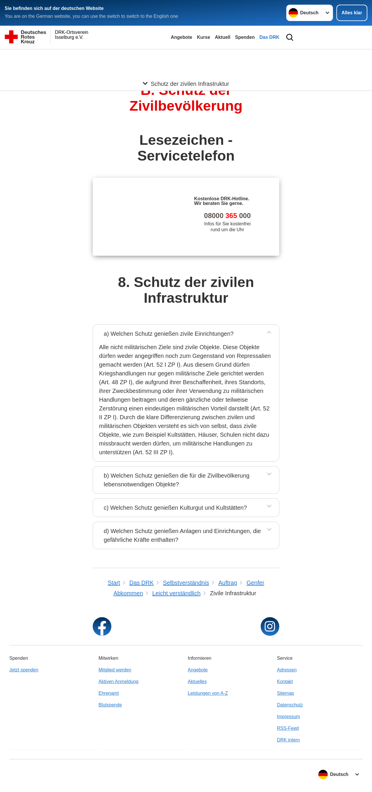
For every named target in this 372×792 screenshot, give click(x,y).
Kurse (203, 37)
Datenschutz (290, 704)
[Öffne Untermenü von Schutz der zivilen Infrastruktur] (186, 56)
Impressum (288, 716)
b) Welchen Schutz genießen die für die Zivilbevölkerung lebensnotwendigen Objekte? (177, 480)
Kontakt (285, 681)
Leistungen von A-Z (208, 693)
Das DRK (269, 37)
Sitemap (285, 693)
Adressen (287, 669)
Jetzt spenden (23, 669)
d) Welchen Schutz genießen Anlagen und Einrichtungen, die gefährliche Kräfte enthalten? (182, 535)
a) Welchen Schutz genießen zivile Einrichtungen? (169, 333)
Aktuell (222, 37)
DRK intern (288, 739)
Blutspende (110, 704)
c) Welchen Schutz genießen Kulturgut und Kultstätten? (175, 507)
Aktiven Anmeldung (118, 681)
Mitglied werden (115, 669)
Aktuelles (197, 681)
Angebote (181, 37)
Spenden (245, 37)
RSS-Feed (288, 728)
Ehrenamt (109, 693)
